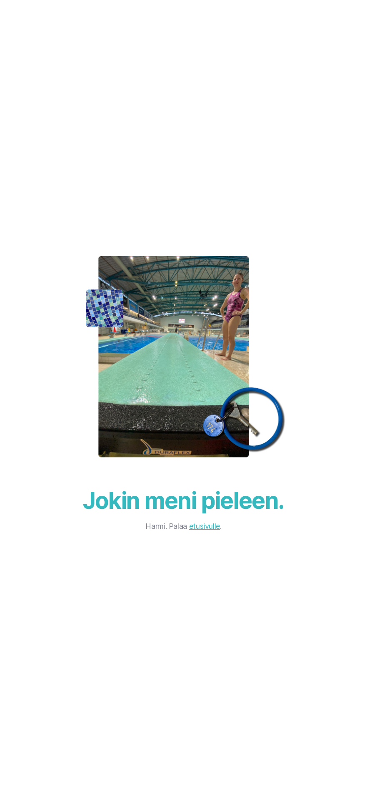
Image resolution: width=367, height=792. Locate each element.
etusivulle (204, 526)
